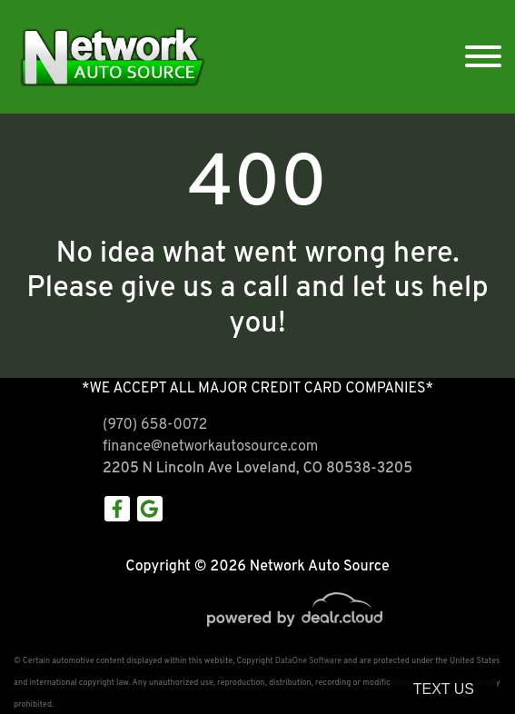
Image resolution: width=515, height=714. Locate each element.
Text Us (443, 689)
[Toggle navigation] (483, 57)
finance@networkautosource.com (210, 447)
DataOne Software (308, 661)
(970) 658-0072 (155, 425)
